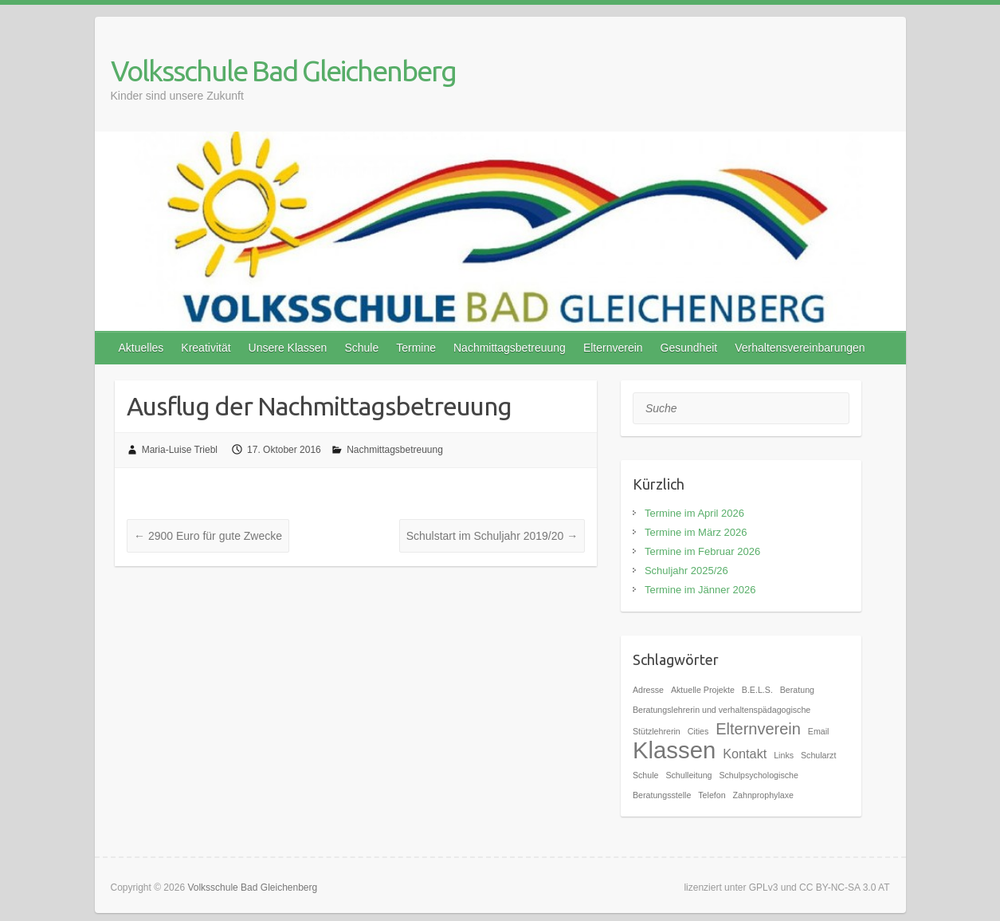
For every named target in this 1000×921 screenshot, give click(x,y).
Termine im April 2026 (694, 513)
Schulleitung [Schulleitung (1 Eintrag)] (688, 775)
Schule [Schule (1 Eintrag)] (646, 775)
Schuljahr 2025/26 (686, 571)
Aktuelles (141, 347)
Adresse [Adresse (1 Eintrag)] (648, 690)
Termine (416, 347)
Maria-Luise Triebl (180, 449)
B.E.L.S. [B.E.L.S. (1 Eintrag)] (757, 690)
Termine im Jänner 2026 (700, 590)
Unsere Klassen (288, 347)
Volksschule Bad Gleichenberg (283, 70)
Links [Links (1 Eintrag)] (784, 755)
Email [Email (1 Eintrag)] (818, 731)
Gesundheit (689, 347)
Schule (361, 347)
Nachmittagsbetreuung (509, 347)
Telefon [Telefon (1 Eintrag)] (711, 795)
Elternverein (613, 347)
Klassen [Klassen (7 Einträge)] (674, 750)
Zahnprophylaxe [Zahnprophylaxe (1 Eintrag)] (763, 795)
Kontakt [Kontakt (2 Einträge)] (745, 753)
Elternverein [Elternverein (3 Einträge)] (758, 729)
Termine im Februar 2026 (702, 551)
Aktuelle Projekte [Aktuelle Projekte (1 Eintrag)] (703, 690)
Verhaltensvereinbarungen (800, 347)
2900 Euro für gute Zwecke (208, 535)
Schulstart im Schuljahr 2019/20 (492, 535)
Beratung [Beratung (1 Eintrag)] (797, 690)
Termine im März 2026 (696, 532)
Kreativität (205, 347)
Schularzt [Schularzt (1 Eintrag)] (818, 755)
